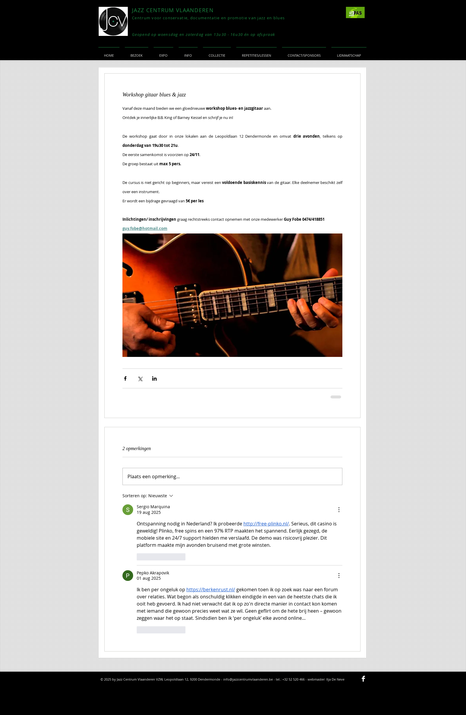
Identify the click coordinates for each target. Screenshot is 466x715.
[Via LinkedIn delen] (154, 378)
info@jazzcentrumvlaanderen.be (248, 679)
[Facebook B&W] (363, 678)
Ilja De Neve (335, 679)
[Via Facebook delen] (125, 378)
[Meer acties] (338, 509)
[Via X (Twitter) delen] (140, 378)
